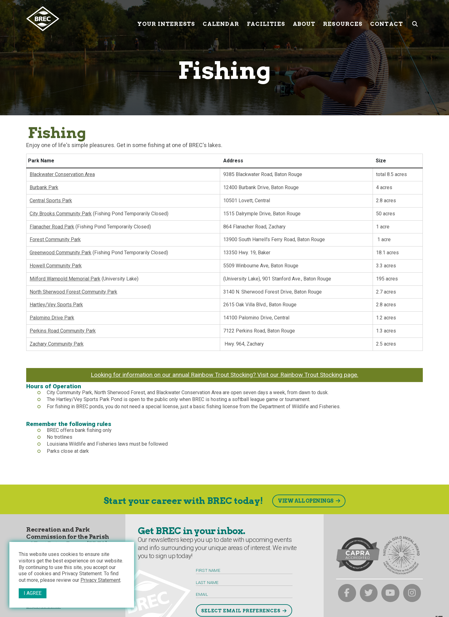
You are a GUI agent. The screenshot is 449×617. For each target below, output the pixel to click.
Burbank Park (44, 187)
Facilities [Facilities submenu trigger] (266, 18)
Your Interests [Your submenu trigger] (166, 18)
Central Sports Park (51, 200)
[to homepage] (79, 18)
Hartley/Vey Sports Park (56, 305)
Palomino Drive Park (52, 318)
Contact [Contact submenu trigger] (386, 18)
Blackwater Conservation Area (62, 174)
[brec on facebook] (347, 593)
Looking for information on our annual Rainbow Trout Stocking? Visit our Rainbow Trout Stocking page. (224, 374)
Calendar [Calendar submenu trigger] (221, 18)
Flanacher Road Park (52, 227)
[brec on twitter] (369, 593)
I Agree (32, 593)
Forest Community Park (55, 239)
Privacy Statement (100, 580)
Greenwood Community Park (60, 253)
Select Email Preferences (240, 611)
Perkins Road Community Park (63, 331)
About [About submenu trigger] (304, 18)
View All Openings (306, 501)
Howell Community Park (56, 266)
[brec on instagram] (412, 593)
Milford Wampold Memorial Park (65, 279)
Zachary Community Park (57, 344)
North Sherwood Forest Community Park (73, 292)
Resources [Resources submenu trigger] (342, 18)
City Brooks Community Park (61, 214)
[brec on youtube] (390, 593)
